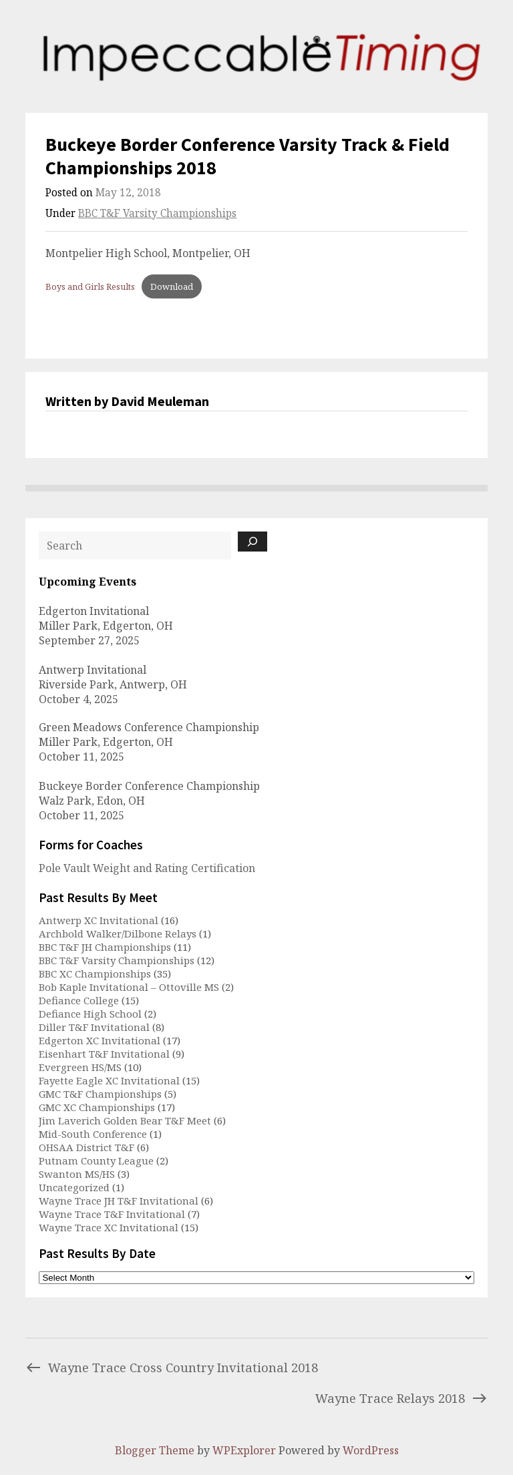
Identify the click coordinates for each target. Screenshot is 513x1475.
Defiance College (79, 1000)
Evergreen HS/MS (80, 1067)
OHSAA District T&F (86, 1147)
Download (171, 286)
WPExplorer (244, 1450)
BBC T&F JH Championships (105, 947)
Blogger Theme (154, 1450)
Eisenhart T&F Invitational (104, 1053)
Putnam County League (96, 1160)
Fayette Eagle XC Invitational (109, 1080)
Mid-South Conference (93, 1133)
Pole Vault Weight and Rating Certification (147, 868)
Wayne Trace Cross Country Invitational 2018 (171, 1367)
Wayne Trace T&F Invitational (112, 1214)
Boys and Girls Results (90, 286)
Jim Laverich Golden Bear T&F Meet (125, 1120)
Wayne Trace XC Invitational (108, 1227)
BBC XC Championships (95, 973)
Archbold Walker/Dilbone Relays (117, 933)
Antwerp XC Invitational (98, 920)
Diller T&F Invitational (94, 1027)
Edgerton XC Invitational (99, 1040)
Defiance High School (90, 1013)
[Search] (252, 542)
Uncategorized (74, 1187)
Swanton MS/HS (77, 1174)
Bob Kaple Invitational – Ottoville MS (129, 987)
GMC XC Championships (97, 1107)
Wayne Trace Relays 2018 (401, 1398)
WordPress (371, 1450)
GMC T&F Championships (100, 1093)
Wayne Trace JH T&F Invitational (118, 1200)
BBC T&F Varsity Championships (157, 213)
